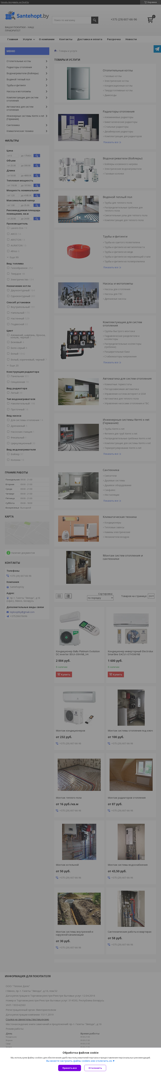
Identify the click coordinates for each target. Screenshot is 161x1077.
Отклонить (95, 1067)
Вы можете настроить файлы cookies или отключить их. (79, 1060)
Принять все (69, 1067)
